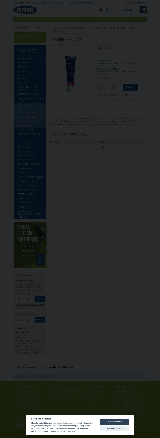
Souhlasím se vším (114, 421)
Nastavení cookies (114, 428)
